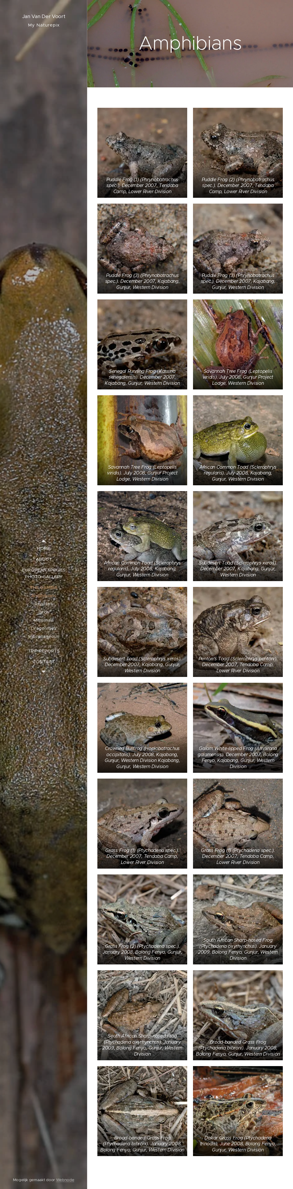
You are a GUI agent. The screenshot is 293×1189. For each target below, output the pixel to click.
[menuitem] (43, 548)
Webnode (65, 1179)
